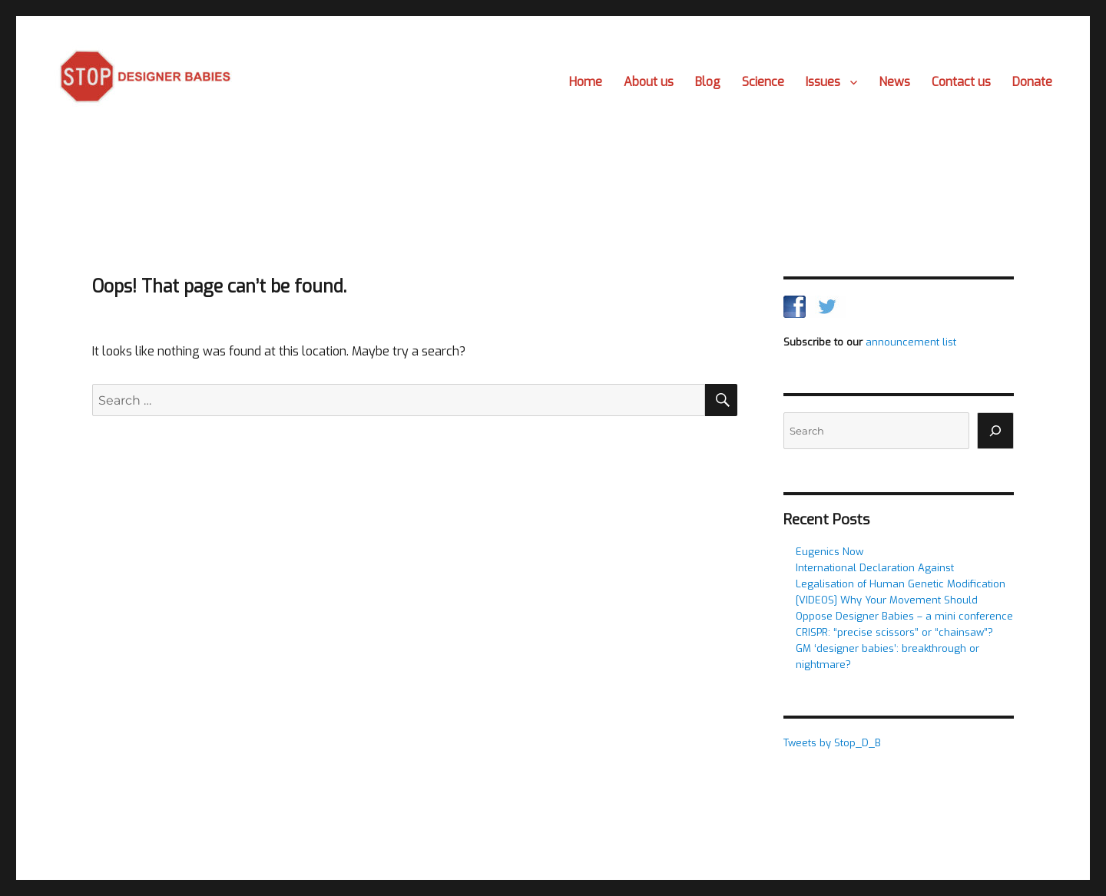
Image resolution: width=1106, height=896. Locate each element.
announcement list (911, 342)
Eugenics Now (829, 551)
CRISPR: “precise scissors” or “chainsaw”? (894, 632)
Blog (707, 82)
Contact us (961, 82)
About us (649, 82)
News (894, 82)
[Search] (995, 430)
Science (763, 82)
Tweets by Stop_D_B (832, 742)
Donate (1032, 82)
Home (585, 82)
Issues (823, 82)
